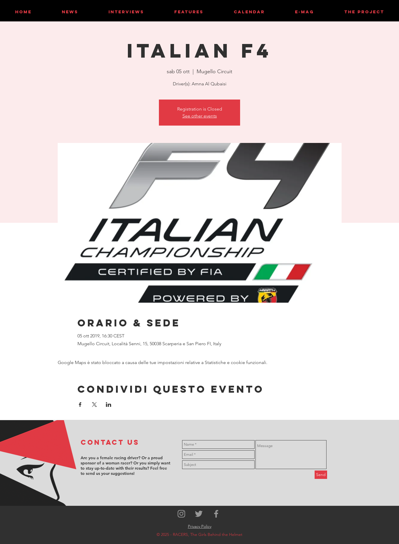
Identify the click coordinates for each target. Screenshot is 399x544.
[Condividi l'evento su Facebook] (80, 404)
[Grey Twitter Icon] (199, 514)
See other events (199, 116)
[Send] (321, 475)
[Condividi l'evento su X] (94, 404)
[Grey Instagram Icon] (181, 514)
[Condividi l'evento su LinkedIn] (108, 404)
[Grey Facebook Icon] (216, 514)
